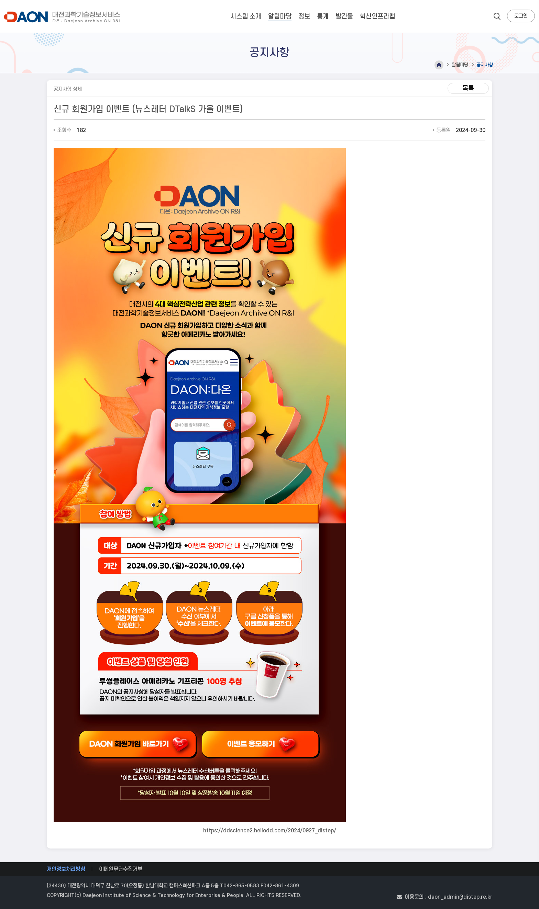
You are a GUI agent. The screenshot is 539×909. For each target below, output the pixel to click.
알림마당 (460, 64)
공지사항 (484, 64)
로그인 (521, 16)
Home (438, 64)
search (497, 16)
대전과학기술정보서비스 (63, 17)
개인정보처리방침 (66, 869)
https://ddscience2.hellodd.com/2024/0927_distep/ (269, 831)
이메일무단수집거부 (120, 869)
